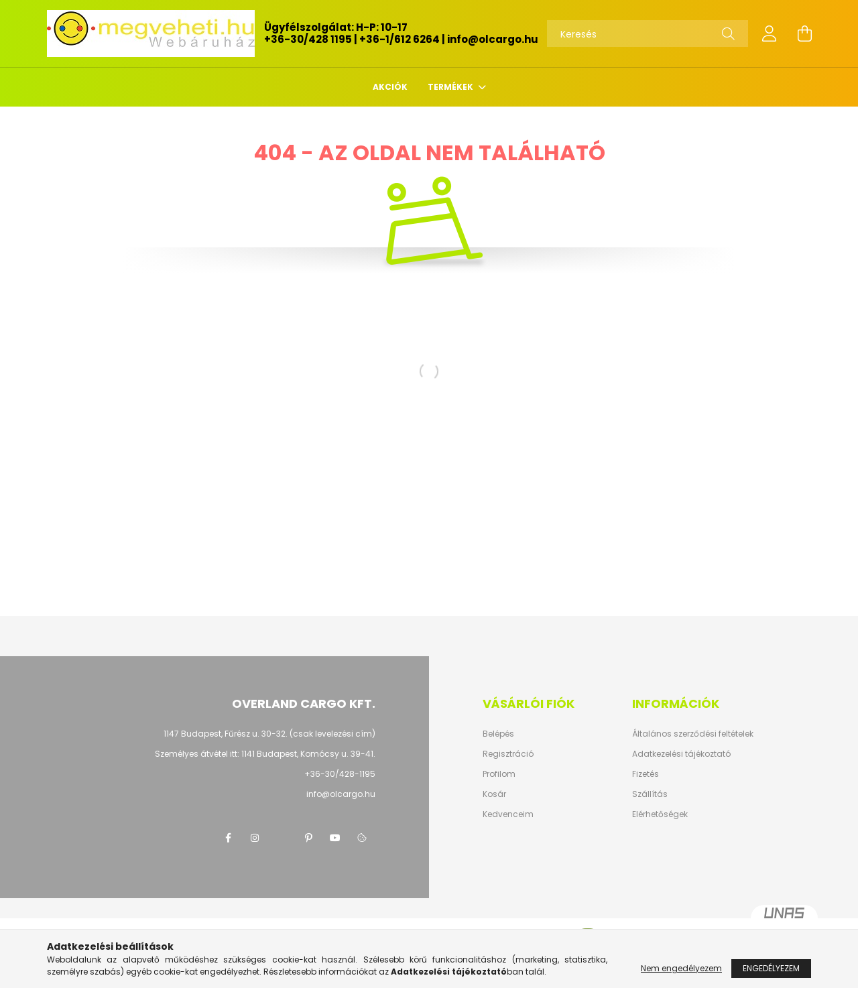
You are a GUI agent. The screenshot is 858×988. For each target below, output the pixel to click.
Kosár (494, 794)
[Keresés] (647, 33)
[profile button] (769, 33)
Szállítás (650, 794)
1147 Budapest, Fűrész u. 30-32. (226, 733)
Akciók (390, 86)
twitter (281, 837)
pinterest (308, 837)
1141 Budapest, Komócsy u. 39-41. (308, 753)
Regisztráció (508, 754)
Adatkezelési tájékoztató (681, 754)
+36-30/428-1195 (339, 774)
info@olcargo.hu (492, 39)
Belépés (498, 734)
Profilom (499, 774)
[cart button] (804, 33)
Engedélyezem (771, 968)
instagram (254, 837)
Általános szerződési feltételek (692, 734)
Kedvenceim (508, 814)
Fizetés (645, 774)
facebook (227, 837)
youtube (335, 837)
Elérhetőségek (660, 814)
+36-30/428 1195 (308, 39)
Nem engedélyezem (681, 968)
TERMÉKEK (451, 86)
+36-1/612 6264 (399, 39)
